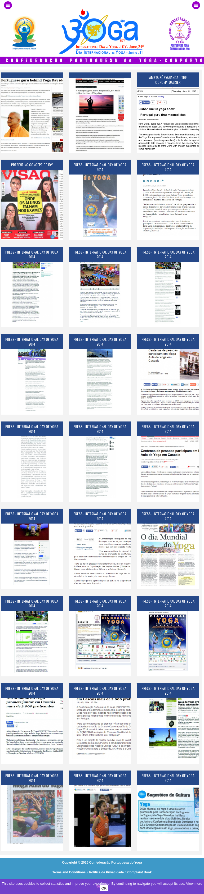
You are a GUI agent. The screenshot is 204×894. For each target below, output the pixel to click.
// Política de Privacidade (105, 872)
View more (194, 884)
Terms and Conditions (69, 872)
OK (104, 888)
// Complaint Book (138, 872)
